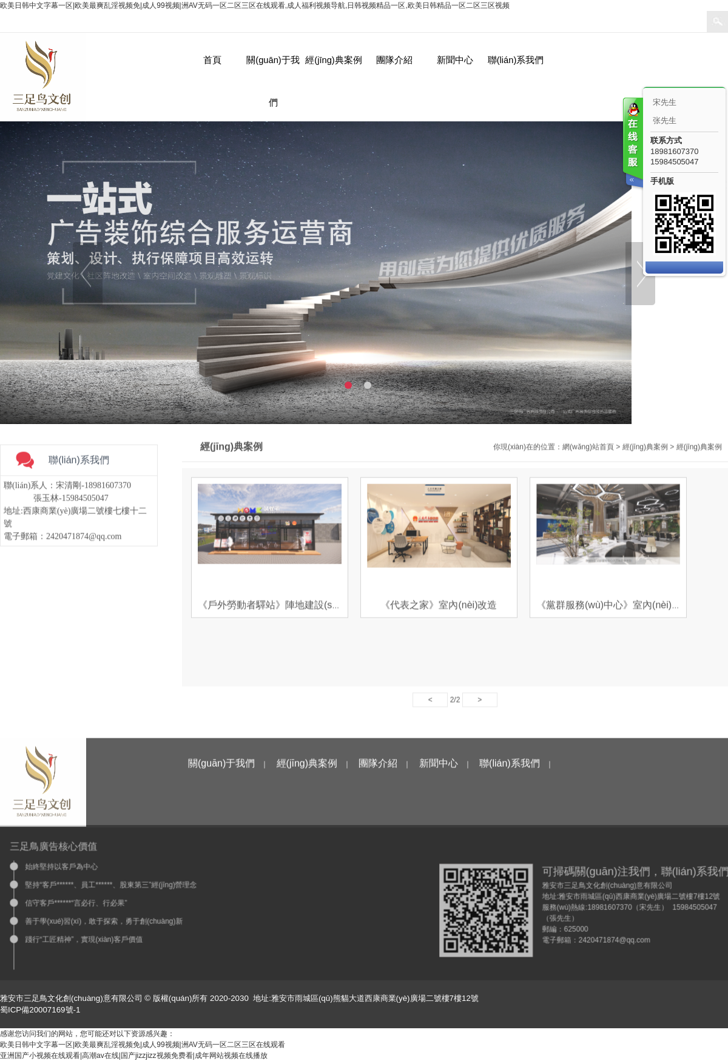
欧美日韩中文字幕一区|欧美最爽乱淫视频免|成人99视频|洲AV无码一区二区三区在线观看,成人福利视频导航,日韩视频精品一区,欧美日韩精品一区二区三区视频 (255, 5)
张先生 (664, 120)
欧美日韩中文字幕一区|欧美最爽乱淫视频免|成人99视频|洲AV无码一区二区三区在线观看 (142, 1044)
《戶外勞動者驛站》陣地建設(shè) (272, 608)
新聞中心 (455, 60)
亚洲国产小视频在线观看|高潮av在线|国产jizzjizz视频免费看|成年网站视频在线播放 (134, 1055)
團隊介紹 (394, 60)
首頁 (212, 60)
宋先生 (664, 102)
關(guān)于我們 (272, 81)
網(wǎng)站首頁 (588, 450)
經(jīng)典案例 (333, 60)
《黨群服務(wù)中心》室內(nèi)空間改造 (623, 608)
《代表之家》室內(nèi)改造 (438, 608)
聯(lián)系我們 (516, 60)
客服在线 (632, 144)
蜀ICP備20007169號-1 (40, 1009)
